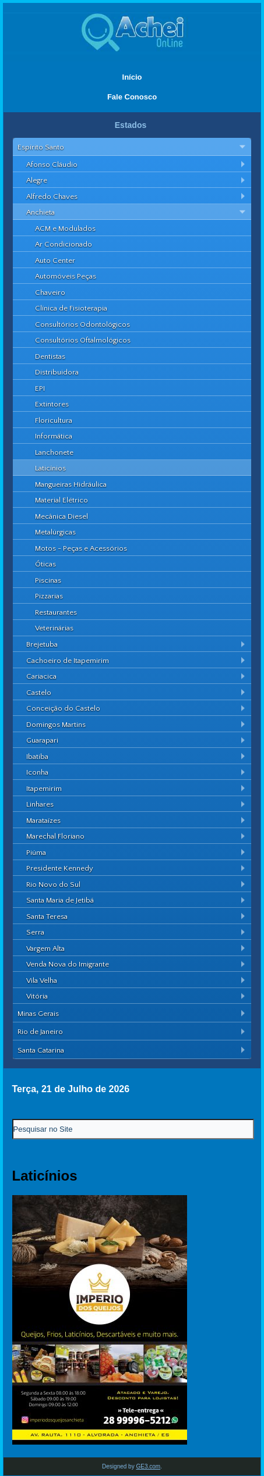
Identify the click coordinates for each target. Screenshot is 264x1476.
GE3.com (148, 1466)
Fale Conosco (132, 96)
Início (132, 77)
